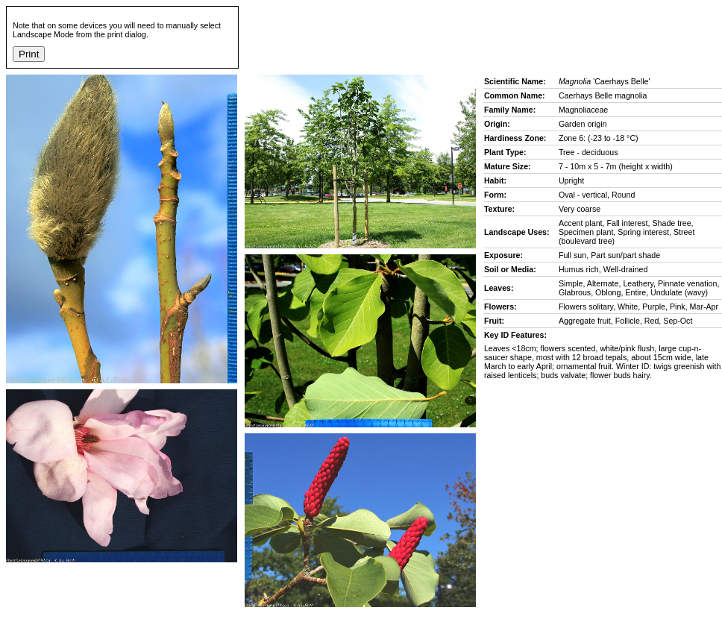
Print (29, 54)
